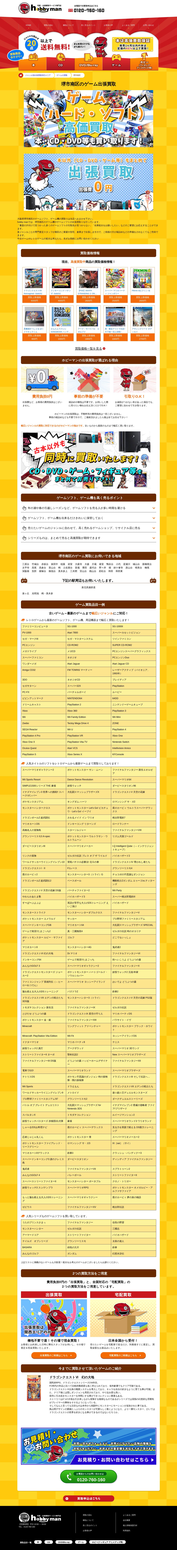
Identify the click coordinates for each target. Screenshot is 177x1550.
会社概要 (126, 1513)
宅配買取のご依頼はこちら (125, 1348)
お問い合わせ (148, 25)
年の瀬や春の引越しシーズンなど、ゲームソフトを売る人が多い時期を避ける (73, 508)
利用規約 (126, 1523)
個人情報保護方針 (130, 1518)
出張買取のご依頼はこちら (56, 1348)
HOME (28, 25)
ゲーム (81, 1535)
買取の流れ (48, 25)
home (20, 75)
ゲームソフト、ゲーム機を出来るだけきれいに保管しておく (63, 516)
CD (48, 1535)
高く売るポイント (88, 25)
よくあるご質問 (128, 25)
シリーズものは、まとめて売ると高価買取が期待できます (62, 532)
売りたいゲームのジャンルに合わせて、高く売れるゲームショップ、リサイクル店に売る (80, 524)
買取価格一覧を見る (88, 348)
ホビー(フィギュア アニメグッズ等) (107, 1535)
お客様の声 (108, 25)
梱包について (68, 25)
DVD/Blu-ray (64, 1535)
